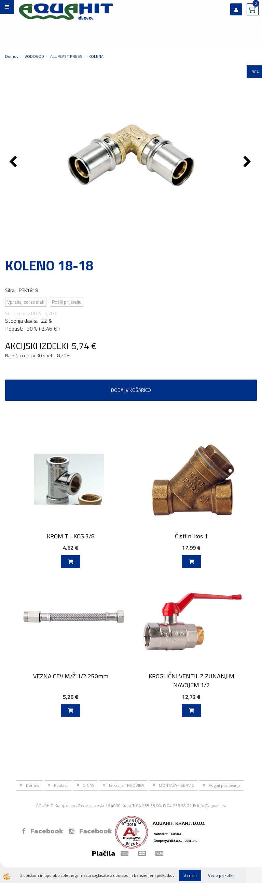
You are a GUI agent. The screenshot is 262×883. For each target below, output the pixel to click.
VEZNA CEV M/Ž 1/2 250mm (70, 676)
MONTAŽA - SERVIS (176, 785)
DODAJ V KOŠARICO (131, 390)
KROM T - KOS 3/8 (71, 536)
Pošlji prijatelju (66, 301)
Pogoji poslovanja (224, 785)
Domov (11, 56)
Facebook (42, 831)
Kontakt (61, 785)
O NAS (88, 785)
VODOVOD (34, 56)
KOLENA (96, 56)
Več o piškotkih (222, 875)
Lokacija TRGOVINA (126, 785)
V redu (190, 875)
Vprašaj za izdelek (25, 301)
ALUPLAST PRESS (66, 56)
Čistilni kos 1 (191, 536)
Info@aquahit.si (211, 805)
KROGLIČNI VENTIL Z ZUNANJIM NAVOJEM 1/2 (191, 680)
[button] (248, 162)
